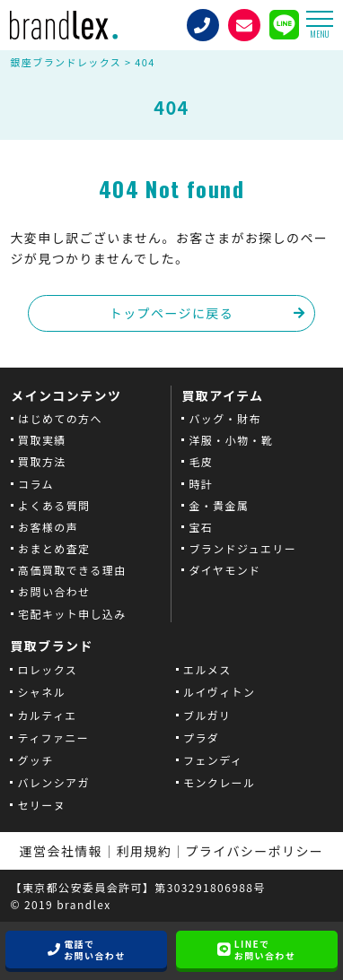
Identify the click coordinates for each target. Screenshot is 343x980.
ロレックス (47, 669)
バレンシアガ (53, 782)
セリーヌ (41, 804)
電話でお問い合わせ (94, 949)
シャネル (41, 691)
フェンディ (212, 760)
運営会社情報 (61, 851)
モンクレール (219, 782)
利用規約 (144, 851)
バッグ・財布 (224, 418)
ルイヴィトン (219, 691)
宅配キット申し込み (72, 613)
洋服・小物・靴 (231, 439)
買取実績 (42, 439)
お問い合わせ (54, 591)
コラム (36, 483)
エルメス (207, 669)
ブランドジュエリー (242, 548)
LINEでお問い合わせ (264, 949)
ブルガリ (207, 715)
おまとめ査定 (54, 548)
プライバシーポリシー (255, 851)
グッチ (35, 760)
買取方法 (42, 461)
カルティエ (46, 715)
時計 (201, 483)
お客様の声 (48, 526)
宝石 (201, 526)
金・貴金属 (219, 505)
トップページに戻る (171, 313)
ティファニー (53, 737)
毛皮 (201, 461)
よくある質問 (54, 505)
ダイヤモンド (224, 569)
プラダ (201, 737)
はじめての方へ (60, 418)
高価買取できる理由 (72, 569)
